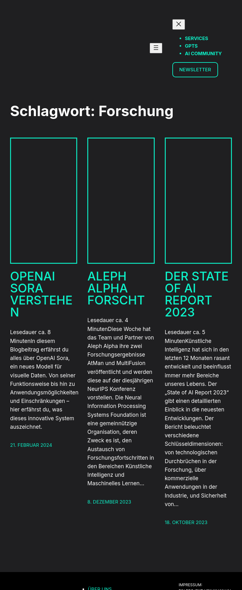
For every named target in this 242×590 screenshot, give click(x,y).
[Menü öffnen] (156, 48)
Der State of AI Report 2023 (197, 294)
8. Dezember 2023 (109, 502)
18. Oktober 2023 (186, 522)
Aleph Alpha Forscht (116, 288)
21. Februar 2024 (31, 445)
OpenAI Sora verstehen (41, 294)
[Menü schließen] (178, 24)
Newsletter (195, 70)
